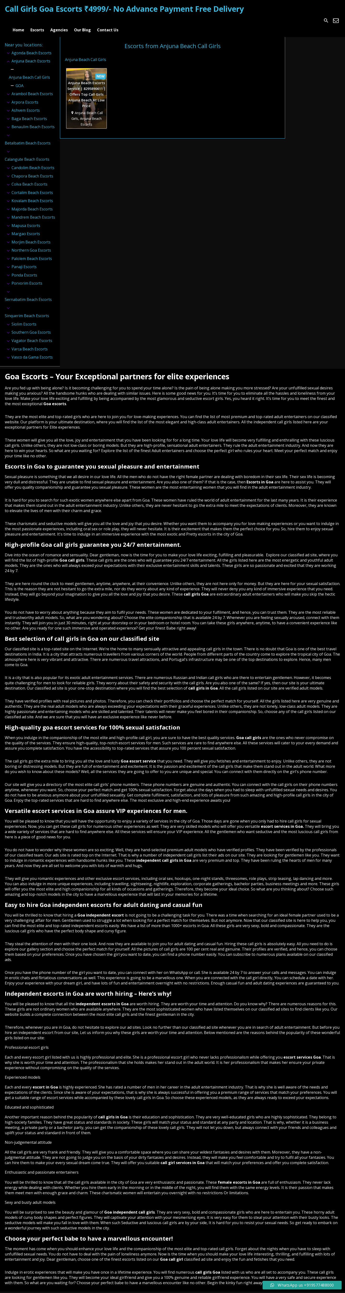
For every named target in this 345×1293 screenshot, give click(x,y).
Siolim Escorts (24, 317)
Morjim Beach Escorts (31, 235)
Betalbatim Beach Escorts (28, 137)
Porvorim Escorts (27, 277)
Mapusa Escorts (26, 219)
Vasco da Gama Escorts (32, 351)
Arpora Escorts (25, 96)
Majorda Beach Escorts (32, 202)
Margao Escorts (26, 227)
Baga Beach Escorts (29, 112)
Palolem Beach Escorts (32, 252)
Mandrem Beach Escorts (33, 211)
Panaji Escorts (24, 260)
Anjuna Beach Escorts (31, 54)
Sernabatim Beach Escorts (28, 293)
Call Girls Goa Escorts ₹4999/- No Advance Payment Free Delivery (124, 9)
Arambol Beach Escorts (32, 87)
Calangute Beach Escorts (27, 153)
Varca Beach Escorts (30, 342)
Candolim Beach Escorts (33, 161)
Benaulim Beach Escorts (33, 120)
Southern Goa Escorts (31, 326)
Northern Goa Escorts (31, 244)
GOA (19, 79)
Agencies (59, 20)
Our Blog (82, 20)
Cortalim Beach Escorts (32, 186)
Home (18, 20)
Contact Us (107, 20)
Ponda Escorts (24, 268)
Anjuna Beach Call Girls (29, 71)
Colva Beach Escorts (29, 178)
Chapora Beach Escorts (32, 169)
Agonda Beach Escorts (32, 46)
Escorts (37, 20)
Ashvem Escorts (26, 104)
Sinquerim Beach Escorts (27, 309)
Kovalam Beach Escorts (32, 194)
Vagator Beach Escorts (32, 334)
